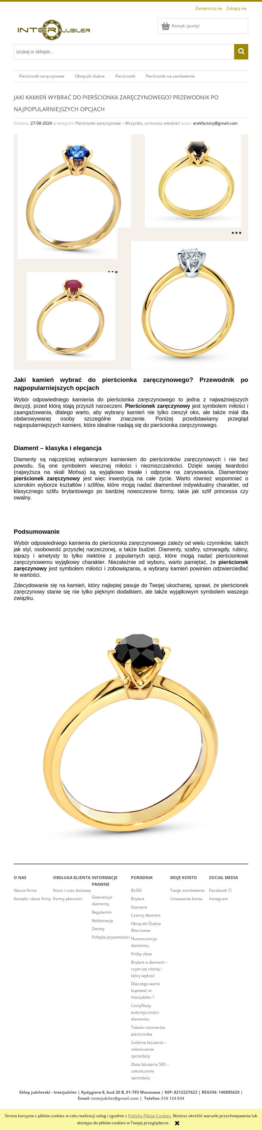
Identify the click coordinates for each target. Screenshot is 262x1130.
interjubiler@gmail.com (115, 1098)
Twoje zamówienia (187, 890)
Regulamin (102, 912)
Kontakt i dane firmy (32, 899)
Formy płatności (67, 899)
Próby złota (141, 954)
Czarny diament (145, 915)
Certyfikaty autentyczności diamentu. (145, 1012)
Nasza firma (25, 890)
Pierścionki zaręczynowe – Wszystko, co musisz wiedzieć (127, 123)
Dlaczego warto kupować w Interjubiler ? (145, 990)
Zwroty (98, 928)
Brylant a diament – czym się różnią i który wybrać (149, 969)
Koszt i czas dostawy (72, 890)
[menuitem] (42, 76)
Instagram (218, 899)
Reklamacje (102, 920)
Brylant (137, 899)
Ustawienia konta (186, 899)
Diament (139, 907)
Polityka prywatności (111, 937)
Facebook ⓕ (220, 890)
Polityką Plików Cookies (149, 1116)
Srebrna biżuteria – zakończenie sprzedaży (149, 1049)
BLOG (136, 890)
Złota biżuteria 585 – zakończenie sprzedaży (150, 1071)
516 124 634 (172, 1098)
